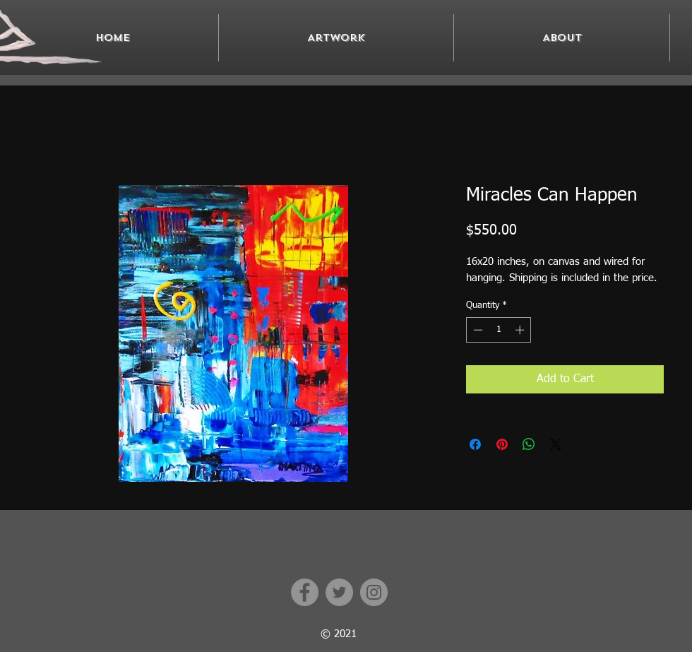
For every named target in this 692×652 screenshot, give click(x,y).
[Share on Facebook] (475, 444)
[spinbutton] (499, 330)
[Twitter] (339, 592)
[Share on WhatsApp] (528, 444)
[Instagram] (374, 592)
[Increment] (521, 330)
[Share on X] (555, 444)
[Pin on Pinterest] (502, 444)
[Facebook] (304, 592)
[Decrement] (476, 330)
